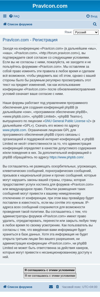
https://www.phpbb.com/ (66, 157)
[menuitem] (14, 16)
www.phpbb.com (14, 130)
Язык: (68, 32)
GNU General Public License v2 (67, 121)
